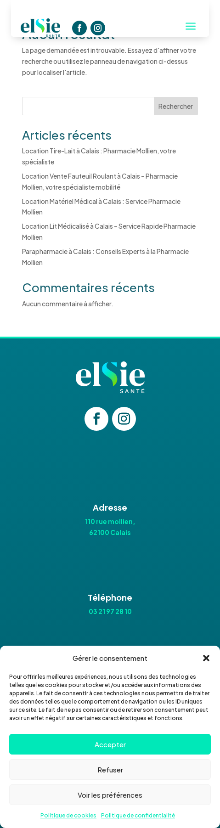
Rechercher (175, 106)
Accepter (110, 744)
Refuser (110, 769)
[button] (206, 658)
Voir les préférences (110, 794)
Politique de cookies (68, 815)
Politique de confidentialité (138, 815)
